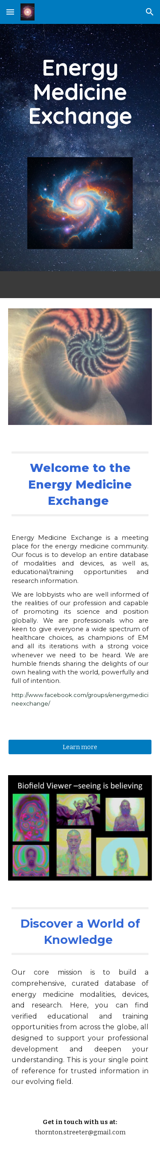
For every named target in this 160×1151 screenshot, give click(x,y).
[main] (80, 91)
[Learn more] (80, 747)
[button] (10, 11)
